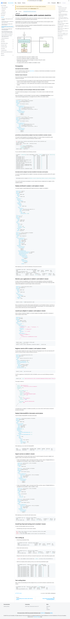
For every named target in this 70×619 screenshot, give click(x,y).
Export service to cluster (63, 33)
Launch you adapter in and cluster (63, 26)
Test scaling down (60, 38)
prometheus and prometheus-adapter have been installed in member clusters (63, 15)
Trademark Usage (36, 616)
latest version (33, 8)
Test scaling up (60, 37)
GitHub (40, 0)
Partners (23, 2)
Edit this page (18, 593)
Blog (15, 2)
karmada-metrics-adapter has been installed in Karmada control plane (63, 18)
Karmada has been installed (63, 7)
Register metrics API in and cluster (63, 29)
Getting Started (6, 606)
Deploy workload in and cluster (63, 22)
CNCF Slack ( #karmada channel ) (31, 606)
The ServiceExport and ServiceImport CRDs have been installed (63, 11)
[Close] (69, 0)
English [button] (53, 2)
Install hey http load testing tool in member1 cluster (63, 35)
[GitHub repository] (58, 3)
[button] (7, 5)
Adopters (19, 2)
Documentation (11, 2)
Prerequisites (60, 6)
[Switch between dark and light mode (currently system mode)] (60, 3)
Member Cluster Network (62, 9)
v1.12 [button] (48, 2)
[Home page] (16, 11)
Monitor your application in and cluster (63, 24)
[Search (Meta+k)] (65, 3)
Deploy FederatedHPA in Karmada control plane (63, 31)
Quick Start (32, 70)
